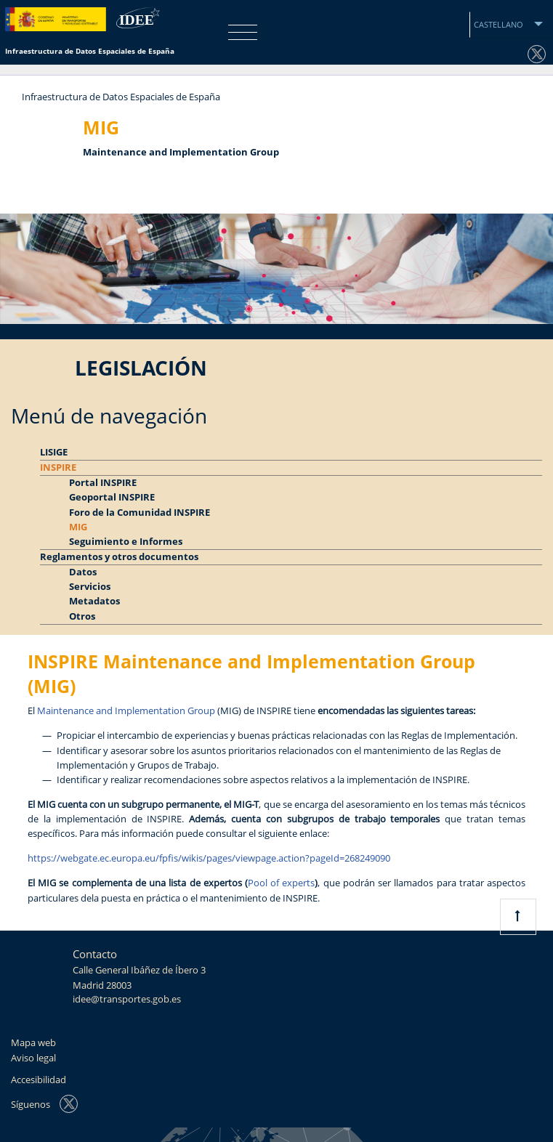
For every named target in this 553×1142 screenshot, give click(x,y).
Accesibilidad (38, 1080)
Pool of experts (281, 883)
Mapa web (33, 1043)
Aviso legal (33, 1058)
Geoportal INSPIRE (112, 497)
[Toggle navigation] (239, 32)
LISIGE (54, 452)
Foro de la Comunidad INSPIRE (139, 512)
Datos (83, 572)
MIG (78, 527)
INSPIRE (58, 467)
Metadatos (94, 601)
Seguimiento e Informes (125, 541)
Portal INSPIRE (103, 483)
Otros (82, 616)
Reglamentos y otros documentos (119, 557)
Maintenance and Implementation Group (126, 711)
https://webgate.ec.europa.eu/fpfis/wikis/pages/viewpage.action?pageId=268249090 (209, 858)
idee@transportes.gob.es (127, 999)
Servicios (89, 586)
